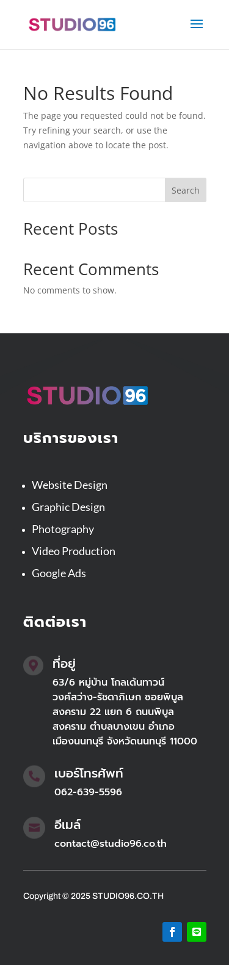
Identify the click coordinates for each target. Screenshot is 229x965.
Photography (63, 528)
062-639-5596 (88, 792)
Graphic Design (68, 506)
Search (186, 190)
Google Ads (59, 573)
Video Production (73, 551)
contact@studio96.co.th (110, 843)
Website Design (69, 484)
